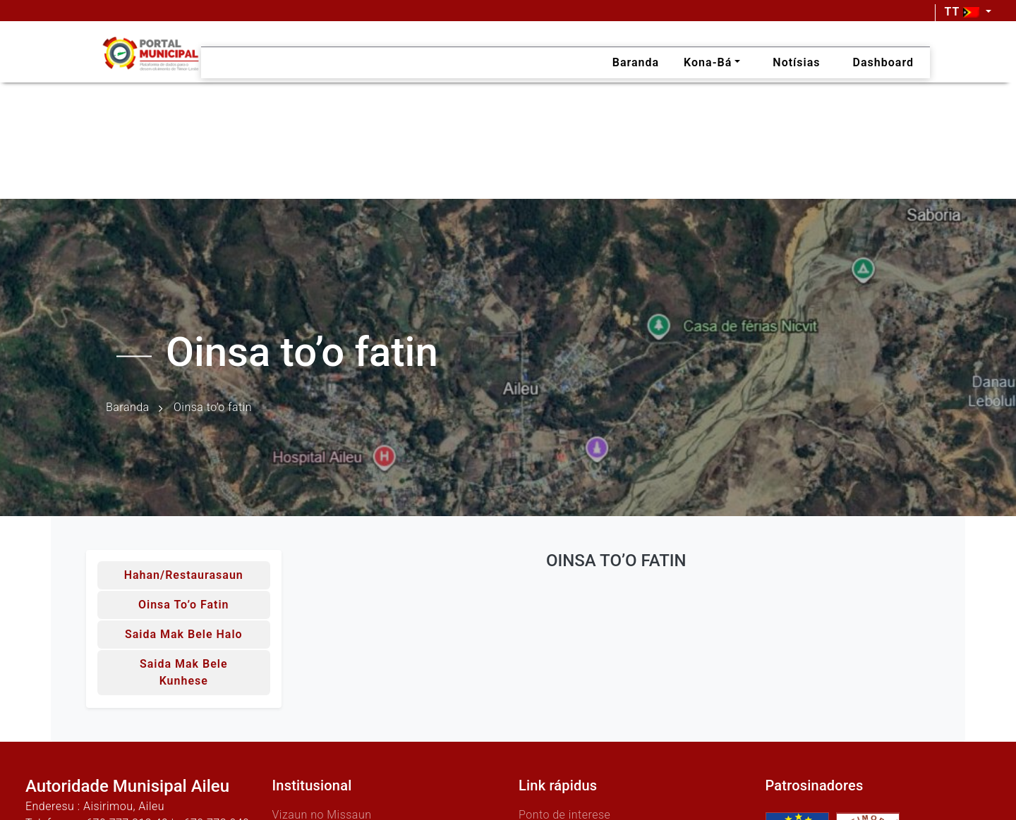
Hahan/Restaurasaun (183, 575)
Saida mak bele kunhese (184, 672)
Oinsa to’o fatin (183, 604)
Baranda (128, 408)
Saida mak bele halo (184, 634)
